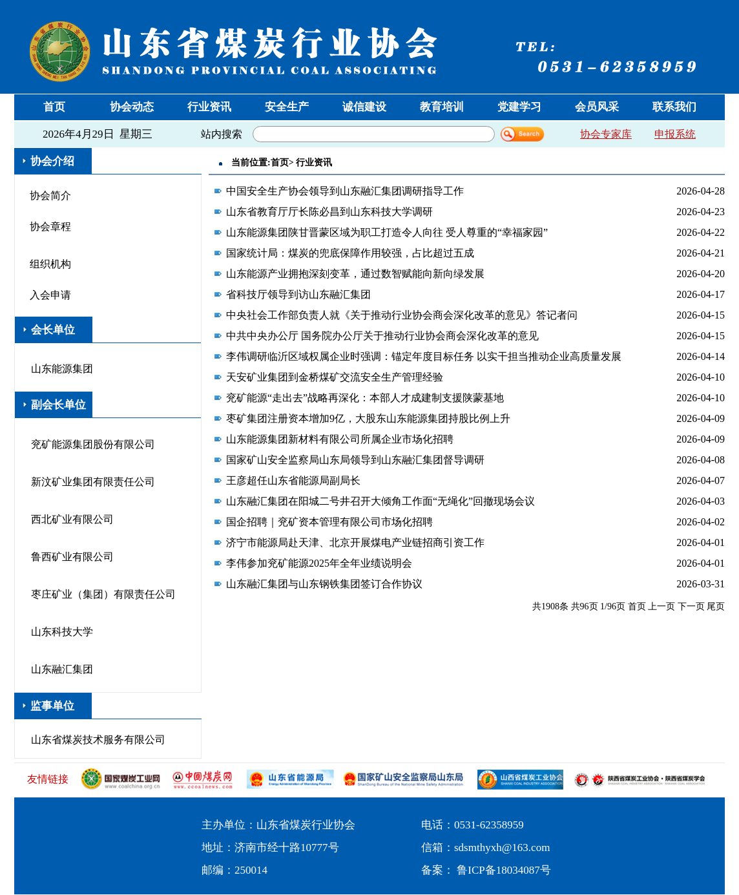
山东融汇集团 (62, 669)
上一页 (661, 606)
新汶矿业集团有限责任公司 (93, 481)
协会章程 (50, 226)
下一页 (691, 606)
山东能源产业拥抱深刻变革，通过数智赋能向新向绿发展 (355, 273)
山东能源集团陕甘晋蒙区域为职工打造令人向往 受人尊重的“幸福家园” (387, 232)
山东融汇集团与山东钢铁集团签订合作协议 (324, 583)
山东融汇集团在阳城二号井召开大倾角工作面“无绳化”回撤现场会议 (380, 501)
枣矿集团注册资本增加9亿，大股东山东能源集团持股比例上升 (368, 418)
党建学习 (519, 107)
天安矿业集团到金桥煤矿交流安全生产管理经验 (334, 377)
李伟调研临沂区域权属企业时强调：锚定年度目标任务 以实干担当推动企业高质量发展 (423, 356)
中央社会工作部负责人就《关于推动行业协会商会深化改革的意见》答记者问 (402, 315)
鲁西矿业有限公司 (72, 556)
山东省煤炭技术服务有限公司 (98, 739)
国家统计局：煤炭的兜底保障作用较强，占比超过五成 (350, 252)
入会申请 (50, 295)
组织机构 (50, 263)
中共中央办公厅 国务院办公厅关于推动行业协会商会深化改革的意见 (382, 335)
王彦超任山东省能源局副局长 (293, 480)
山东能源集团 (62, 368)
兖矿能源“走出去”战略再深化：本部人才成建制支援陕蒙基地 (365, 397)
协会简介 (50, 195)
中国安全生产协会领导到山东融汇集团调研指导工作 (345, 190)
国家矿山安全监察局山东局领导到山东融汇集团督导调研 (355, 459)
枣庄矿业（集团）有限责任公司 (103, 594)
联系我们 (674, 107)
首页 (54, 107)
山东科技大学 (62, 631)
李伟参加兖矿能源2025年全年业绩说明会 (319, 563)
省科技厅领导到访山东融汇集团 (298, 294)
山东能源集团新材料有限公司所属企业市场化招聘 (339, 439)
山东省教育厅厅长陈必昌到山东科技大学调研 (329, 211)
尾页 (716, 606)
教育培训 (442, 107)
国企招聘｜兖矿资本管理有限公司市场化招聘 (329, 521)
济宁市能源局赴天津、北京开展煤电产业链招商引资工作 (355, 542)
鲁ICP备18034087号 (503, 870)
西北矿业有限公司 (72, 519)
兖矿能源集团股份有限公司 (93, 444)
